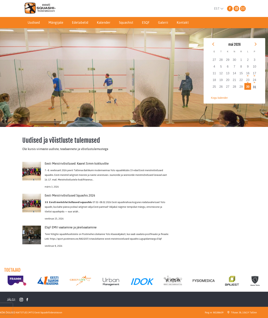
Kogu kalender (219, 97)
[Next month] (255, 44)
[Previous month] (213, 44)
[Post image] (31, 171)
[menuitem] (33, 22)
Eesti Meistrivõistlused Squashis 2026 (70, 195)
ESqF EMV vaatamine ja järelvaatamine (71, 227)
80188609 (218, 312)
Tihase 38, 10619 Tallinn (244, 312)
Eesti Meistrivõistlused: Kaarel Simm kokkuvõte (77, 163)
